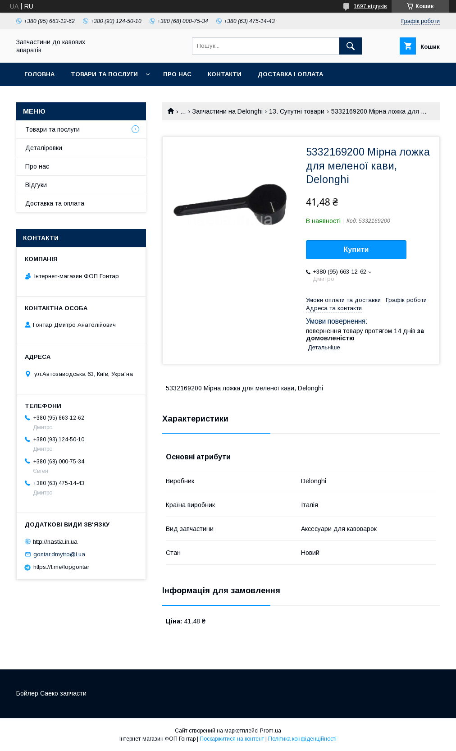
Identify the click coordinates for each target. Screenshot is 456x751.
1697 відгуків (370, 6)
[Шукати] (350, 46)
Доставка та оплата (54, 203)
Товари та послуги (104, 74)
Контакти (225, 74)
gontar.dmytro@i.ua (59, 554)
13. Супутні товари (296, 111)
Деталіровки (43, 147)
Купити (356, 249)
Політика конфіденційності (302, 739)
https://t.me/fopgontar (61, 566)
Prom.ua (270, 731)
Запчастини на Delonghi (227, 111)
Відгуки (36, 184)
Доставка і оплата (290, 74)
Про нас (177, 74)
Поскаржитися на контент (232, 739)
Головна (39, 74)
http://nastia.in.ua (55, 541)
